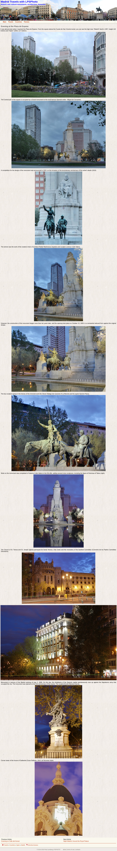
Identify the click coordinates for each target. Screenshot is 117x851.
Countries (18, 22)
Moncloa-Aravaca (33, 845)
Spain (18, 845)
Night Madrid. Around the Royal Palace (76, 841)
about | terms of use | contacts (71, 849)
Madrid (23, 845)
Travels (10, 22)
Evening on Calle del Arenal (10, 841)
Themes (26, 22)
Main (4, 22)
